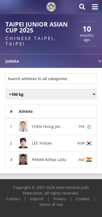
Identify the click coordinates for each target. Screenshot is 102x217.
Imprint (37, 198)
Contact (13, 198)
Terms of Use (51, 204)
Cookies (83, 198)
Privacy (59, 198)
